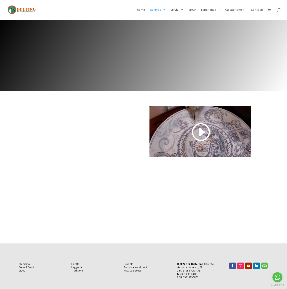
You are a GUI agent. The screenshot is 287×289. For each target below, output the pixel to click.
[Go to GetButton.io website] (277, 285)
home (141, 10)
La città (75, 264)
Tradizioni (77, 270)
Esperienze (208, 10)
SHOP (192, 10)
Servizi (174, 10)
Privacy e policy (132, 270)
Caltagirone (233, 10)
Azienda (155, 10)
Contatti (257, 10)
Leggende (77, 267)
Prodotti (128, 264)
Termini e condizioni (135, 267)
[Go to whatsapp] (277, 277)
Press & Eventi (26, 267)
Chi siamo (24, 264)
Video (22, 270)
